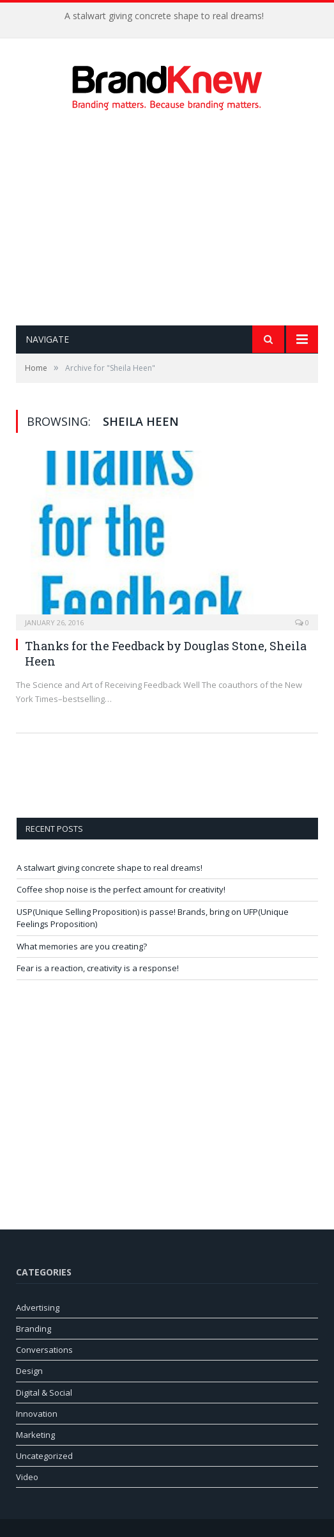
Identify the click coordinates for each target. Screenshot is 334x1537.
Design (29, 1371)
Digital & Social (44, 1392)
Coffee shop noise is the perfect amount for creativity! (121, 889)
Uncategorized (44, 1456)
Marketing (35, 1434)
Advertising (37, 1307)
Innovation (36, 1413)
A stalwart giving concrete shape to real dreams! (164, 16)
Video (27, 1477)
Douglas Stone (224, 645)
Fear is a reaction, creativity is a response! (98, 968)
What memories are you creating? (82, 946)
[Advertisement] (175, 218)
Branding (33, 1328)
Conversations (44, 1349)
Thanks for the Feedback (95, 645)
